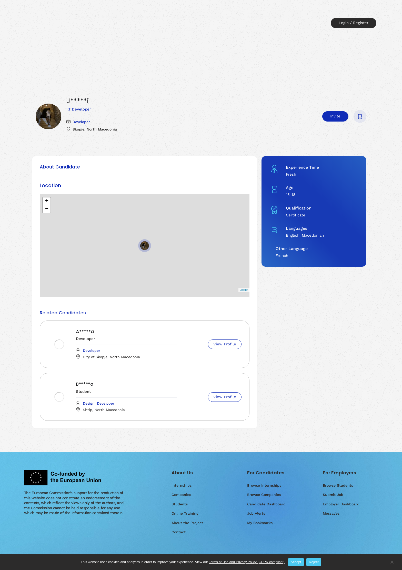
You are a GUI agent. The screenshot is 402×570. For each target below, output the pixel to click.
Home (83, 16)
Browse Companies (264, 495)
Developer (81, 122)
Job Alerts (256, 513)
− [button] (46, 209)
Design (89, 403)
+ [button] (46, 201)
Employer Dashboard (341, 504)
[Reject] (391, 564)
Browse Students (338, 485)
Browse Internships (264, 485)
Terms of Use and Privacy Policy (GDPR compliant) (246, 562)
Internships (113, 16)
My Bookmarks (260, 523)
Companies (148, 16)
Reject (314, 562)
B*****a (84, 384)
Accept (296, 562)
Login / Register (353, 23)
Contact (185, 29)
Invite (335, 116)
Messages (331, 513)
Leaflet (244, 289)
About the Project (264, 16)
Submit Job (333, 495)
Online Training (219, 16)
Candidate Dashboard (266, 504)
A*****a (85, 331)
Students (182, 16)
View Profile (224, 344)
